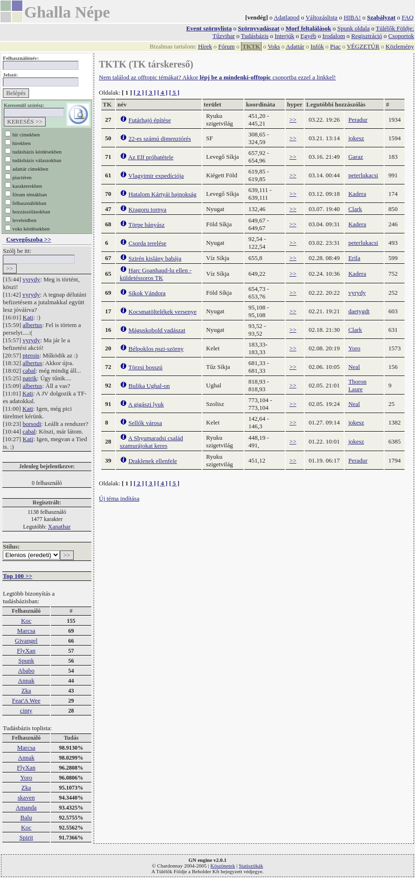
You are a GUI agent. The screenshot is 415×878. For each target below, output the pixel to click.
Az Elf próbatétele (151, 157)
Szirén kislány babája (154, 258)
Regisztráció (366, 35)
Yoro (26, 777)
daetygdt (359, 311)
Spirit (26, 837)
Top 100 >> (17, 575)
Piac (335, 46)
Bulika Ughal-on (149, 385)
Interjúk (284, 35)
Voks (274, 46)
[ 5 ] (174, 92)
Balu (26, 817)
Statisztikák (251, 865)
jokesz (356, 138)
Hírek (205, 46)
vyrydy (31, 279)
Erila (354, 257)
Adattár (295, 46)
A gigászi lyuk (146, 404)
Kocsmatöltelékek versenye (162, 311)
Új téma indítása (119, 498)
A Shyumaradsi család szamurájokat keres (151, 441)
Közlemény (400, 46)
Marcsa (26, 630)
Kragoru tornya (147, 209)
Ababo (26, 670)
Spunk (26, 660)
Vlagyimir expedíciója (156, 175)
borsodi (32, 423)
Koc (26, 620)
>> (293, 119)
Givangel (26, 640)
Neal (354, 366)
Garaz (355, 156)
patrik (30, 378)
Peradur (357, 119)
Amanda (26, 807)
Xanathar (59, 526)
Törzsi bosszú (145, 367)
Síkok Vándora (146, 293)
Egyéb (308, 35)
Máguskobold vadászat (156, 330)
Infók (317, 46)
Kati (28, 317)
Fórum (226, 46)
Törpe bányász (146, 224)
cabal (29, 370)
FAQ (408, 17)
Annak (26, 680)
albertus (32, 324)
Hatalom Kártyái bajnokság (162, 194)
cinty (26, 710)
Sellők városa (145, 422)
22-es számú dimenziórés (159, 138)
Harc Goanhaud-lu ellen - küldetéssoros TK (156, 274)
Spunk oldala (353, 28)
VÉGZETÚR (363, 46)
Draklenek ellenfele (152, 460)
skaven (26, 797)
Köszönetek (223, 865)
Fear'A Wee (26, 700)
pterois (31, 355)
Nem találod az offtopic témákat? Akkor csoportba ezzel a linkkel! (217, 77)
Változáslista (322, 17)
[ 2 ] (139, 92)
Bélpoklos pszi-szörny (155, 348)
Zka (26, 690)
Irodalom (333, 35)
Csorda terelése (147, 243)
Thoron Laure (357, 385)
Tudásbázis (255, 35)
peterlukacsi (363, 175)
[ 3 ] (150, 92)
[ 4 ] (162, 92)
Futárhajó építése (149, 120)
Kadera (357, 193)
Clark (355, 208)
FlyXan (26, 650)
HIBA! (352, 17)
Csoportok (401, 35)
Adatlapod (286, 17)
